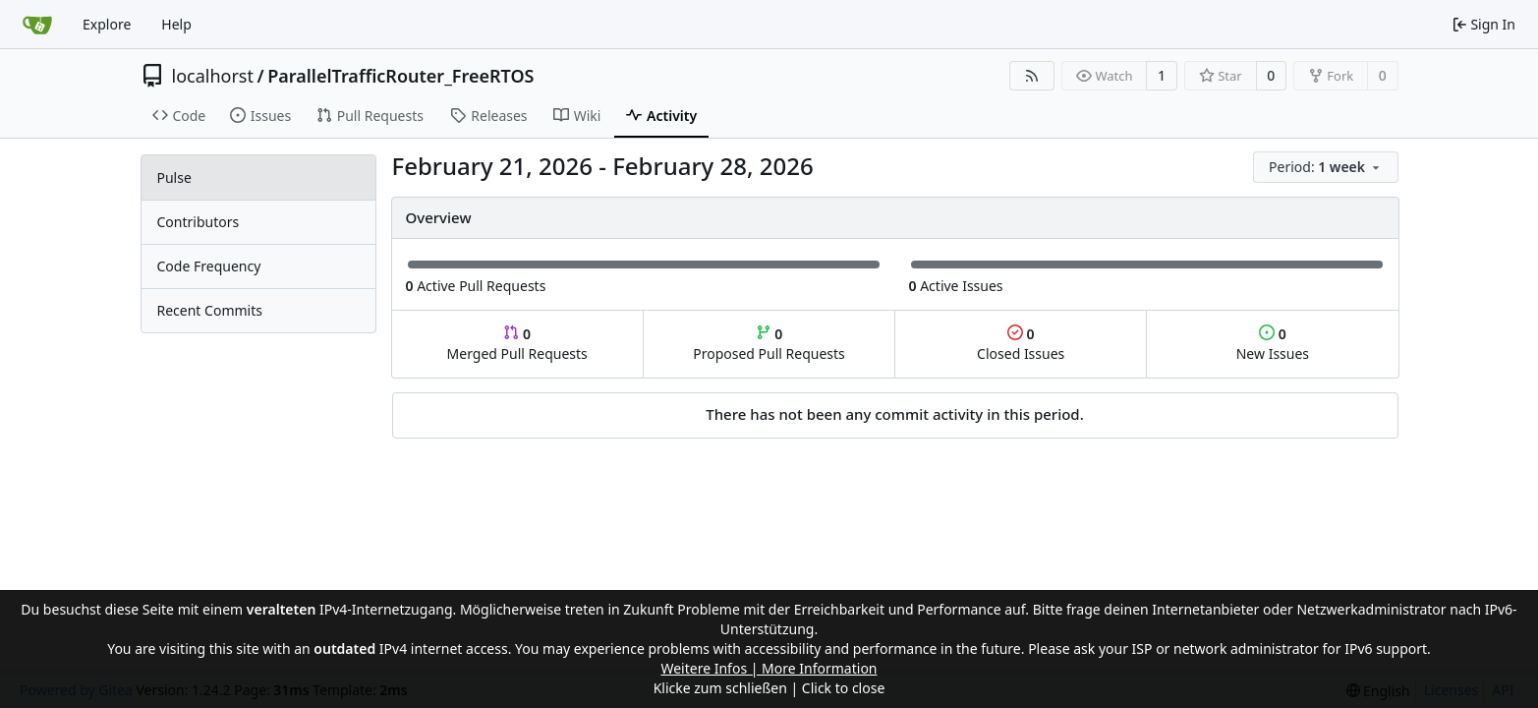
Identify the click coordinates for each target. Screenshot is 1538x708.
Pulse (174, 177)
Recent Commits (209, 310)
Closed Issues (1020, 343)
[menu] (1325, 167)
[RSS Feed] (1031, 75)
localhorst (213, 76)
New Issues (1272, 343)
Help (176, 24)
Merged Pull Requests (517, 343)
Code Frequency (209, 266)
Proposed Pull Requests (769, 343)
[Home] (37, 24)
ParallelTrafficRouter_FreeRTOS (400, 76)
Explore (107, 24)
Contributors (198, 221)
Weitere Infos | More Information (768, 668)
